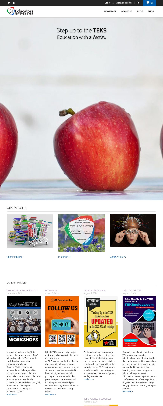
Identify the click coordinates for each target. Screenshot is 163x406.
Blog (140, 11)
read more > (12, 394)
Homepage (110, 11)
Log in (107, 3)
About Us (126, 11)
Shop (151, 11)
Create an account (123, 3)
